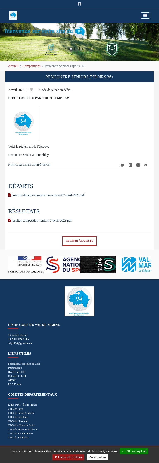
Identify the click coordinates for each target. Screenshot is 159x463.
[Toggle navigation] (145, 15)
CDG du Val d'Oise (18, 437)
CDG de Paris (15, 408)
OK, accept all (134, 451)
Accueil (13, 66)
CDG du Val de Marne (20, 433)
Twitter (122, 165)
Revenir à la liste (79, 240)
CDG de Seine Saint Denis (22, 429)
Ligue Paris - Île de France (22, 404)
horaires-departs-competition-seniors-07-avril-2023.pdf (46, 195)
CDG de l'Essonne (18, 421)
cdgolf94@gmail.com (20, 343)
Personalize (97, 457)
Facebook (130, 165)
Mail (145, 165)
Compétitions (31, 66)
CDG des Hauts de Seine (21, 425)
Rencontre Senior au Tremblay (28, 154)
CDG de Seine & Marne (21, 413)
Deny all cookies (68, 457)
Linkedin (138, 165)
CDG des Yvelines (18, 416)
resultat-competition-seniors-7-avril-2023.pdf (40, 220)
